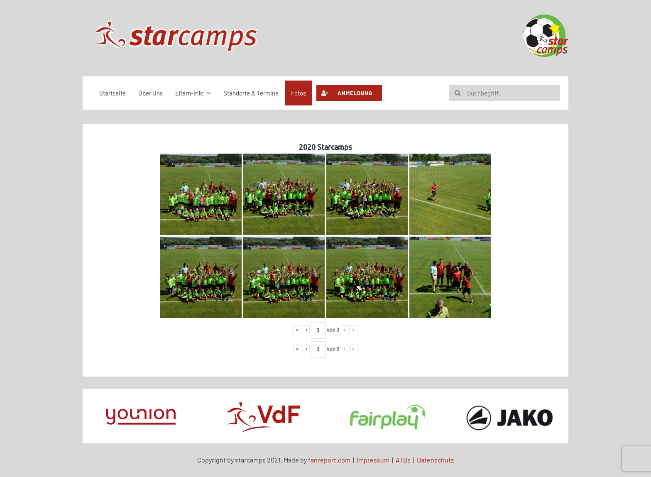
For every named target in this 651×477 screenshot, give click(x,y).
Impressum (373, 460)
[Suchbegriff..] (504, 93)
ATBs (403, 460)
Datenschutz (435, 460)
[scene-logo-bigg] (176, 21)
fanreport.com (329, 460)
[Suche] (457, 93)
